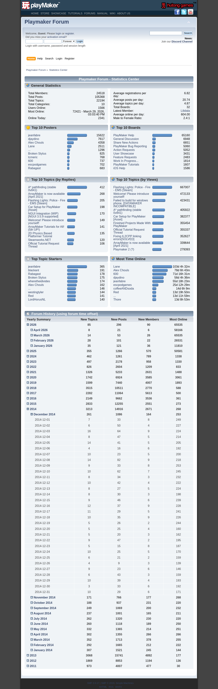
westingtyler (35, 292)
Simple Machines (125, 683)
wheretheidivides (39, 281)
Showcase (58, 13)
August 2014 (42, 613)
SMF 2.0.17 (93, 683)
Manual (102, 13)
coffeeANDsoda (123, 288)
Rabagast (34, 168)
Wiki (112, 13)
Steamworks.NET (39, 239)
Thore (117, 299)
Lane (31, 146)
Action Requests (124, 149)
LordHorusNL (37, 299)
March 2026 (42, 335)
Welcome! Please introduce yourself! (46, 222)
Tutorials (75, 13)
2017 (33, 393)
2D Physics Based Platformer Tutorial (40, 235)
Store (45, 13)
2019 (33, 382)
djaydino (33, 138)
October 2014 (43, 602)
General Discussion (126, 138)
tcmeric (33, 157)
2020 (33, 377)
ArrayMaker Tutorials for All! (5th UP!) (46, 228)
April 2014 (41, 634)
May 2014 (40, 629)
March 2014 (42, 639)
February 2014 (44, 645)
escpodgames (37, 164)
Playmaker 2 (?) (123, 249)
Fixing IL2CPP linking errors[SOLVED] (127, 238)
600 (30, 160)
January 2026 (43, 345)
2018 (33, 388)
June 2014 (41, 623)
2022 (33, 366)
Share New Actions (125, 142)
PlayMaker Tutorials (126, 164)
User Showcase (123, 153)
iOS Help (119, 168)
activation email (56, 36)
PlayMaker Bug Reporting (130, 146)
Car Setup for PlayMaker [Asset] (44, 208)
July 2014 (40, 618)
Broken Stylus (37, 153)
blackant (33, 270)
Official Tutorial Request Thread (43, 245)
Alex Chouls (36, 142)
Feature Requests (125, 157)
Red (30, 295)
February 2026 (44, 340)
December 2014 (44, 414)
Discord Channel (182, 41)
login (58, 33)
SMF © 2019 (107, 683)
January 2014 (43, 650)
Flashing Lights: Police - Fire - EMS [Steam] (46, 202)
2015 (33, 403)
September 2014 (45, 608)
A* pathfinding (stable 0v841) (42, 189)
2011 (33, 666)
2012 (33, 660)
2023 (33, 361)
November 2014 (44, 597)
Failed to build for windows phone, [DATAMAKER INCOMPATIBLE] (130, 203)
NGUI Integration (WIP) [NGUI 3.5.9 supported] (43, 215)
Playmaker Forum (47, 22)
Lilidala (185, 110)
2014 (33, 409)
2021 (33, 372)
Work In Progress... (126, 160)
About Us (123, 13)
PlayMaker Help (123, 135)
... (29, 149)
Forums (89, 13)
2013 (33, 655)
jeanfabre (34, 135)
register (69, 33)
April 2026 (41, 330)
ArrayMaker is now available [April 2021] (46, 195)
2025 (33, 351)
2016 (33, 398)
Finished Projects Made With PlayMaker (132, 224)
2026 (33, 324)
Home (35, 13)
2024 (33, 356)
